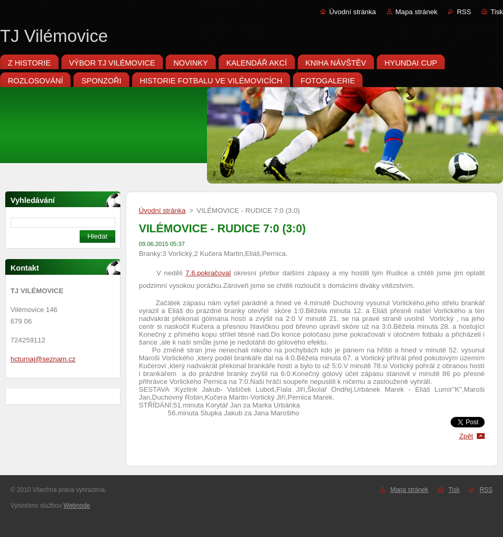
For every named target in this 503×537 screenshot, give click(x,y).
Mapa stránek (417, 12)
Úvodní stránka (352, 12)
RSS (464, 12)
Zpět (466, 436)
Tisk (496, 12)
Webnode (76, 505)
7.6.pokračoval (208, 273)
